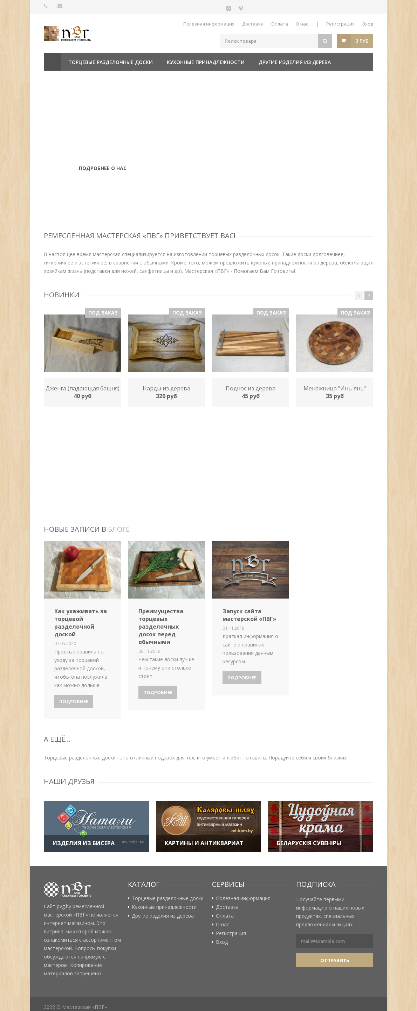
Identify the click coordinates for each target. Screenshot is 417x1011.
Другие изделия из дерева (295, 62)
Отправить (334, 960)
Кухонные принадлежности (206, 62)
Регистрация (340, 24)
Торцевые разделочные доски (110, 62)
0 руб (361, 40)
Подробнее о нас (103, 175)
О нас (302, 24)
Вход (367, 24)
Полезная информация (208, 24)
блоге (119, 529)
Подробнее (73, 701)
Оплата (279, 24)
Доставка (253, 24)
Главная (52, 62)
